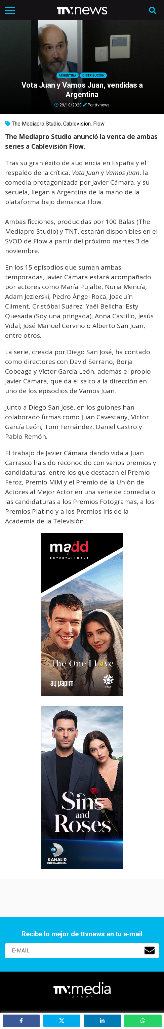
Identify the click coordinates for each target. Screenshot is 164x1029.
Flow (99, 124)
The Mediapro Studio (36, 124)
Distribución (93, 75)
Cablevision (77, 124)
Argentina (67, 75)
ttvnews (102, 104)
